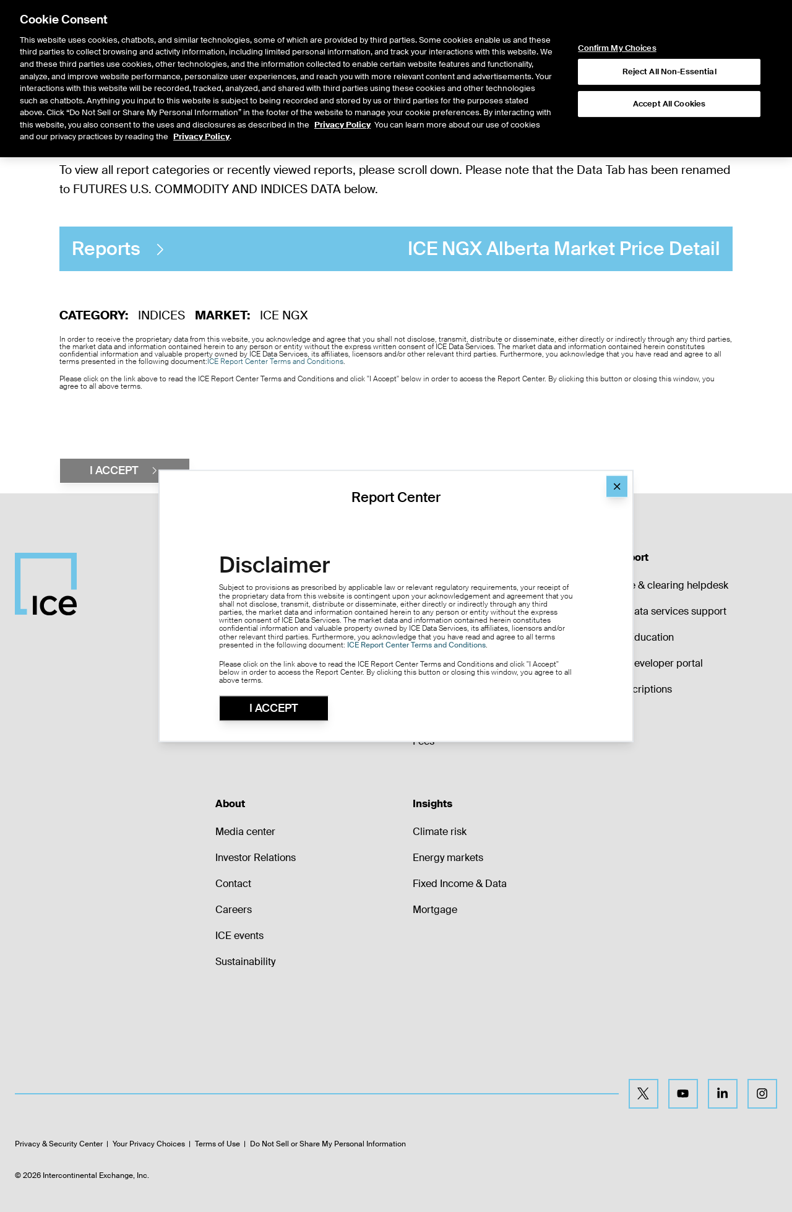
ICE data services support (667, 611)
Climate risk (440, 831)
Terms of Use (217, 1144)
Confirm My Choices (617, 44)
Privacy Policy (342, 120)
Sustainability (245, 961)
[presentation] (153, 424)
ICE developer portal (656, 663)
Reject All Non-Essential (669, 67)
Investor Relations (255, 857)
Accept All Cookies (669, 99)
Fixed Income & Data (460, 883)
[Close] (617, 486)
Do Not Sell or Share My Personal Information (328, 1144)
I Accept (273, 708)
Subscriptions (640, 689)
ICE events (239, 935)
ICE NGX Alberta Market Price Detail (396, 249)
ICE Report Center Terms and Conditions (275, 361)
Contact (233, 883)
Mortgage (435, 909)
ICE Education (641, 637)
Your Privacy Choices (149, 1144)
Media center (245, 831)
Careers (233, 909)
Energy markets (448, 857)
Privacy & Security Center (59, 1144)
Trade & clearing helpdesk (668, 585)
